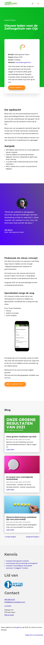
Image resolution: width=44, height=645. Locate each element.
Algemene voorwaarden (34, 635)
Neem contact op (14, 384)
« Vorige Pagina (10, 537)
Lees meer (10, 449)
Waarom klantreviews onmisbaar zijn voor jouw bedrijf (21, 518)
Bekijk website (16, 87)
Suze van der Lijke (16, 439)
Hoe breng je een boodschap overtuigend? (22, 563)
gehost (19, 627)
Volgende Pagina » (33, 537)
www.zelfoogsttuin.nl (23, 62)
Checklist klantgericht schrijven (17, 561)
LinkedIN (7, 606)
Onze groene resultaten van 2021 (21, 437)
